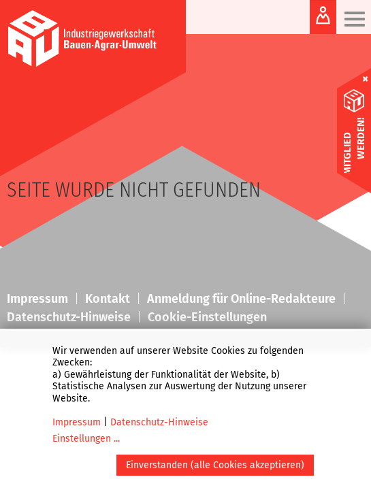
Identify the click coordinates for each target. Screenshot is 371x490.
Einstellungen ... (86, 438)
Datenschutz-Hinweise (159, 422)
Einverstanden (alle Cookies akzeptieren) (215, 465)
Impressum (76, 422)
